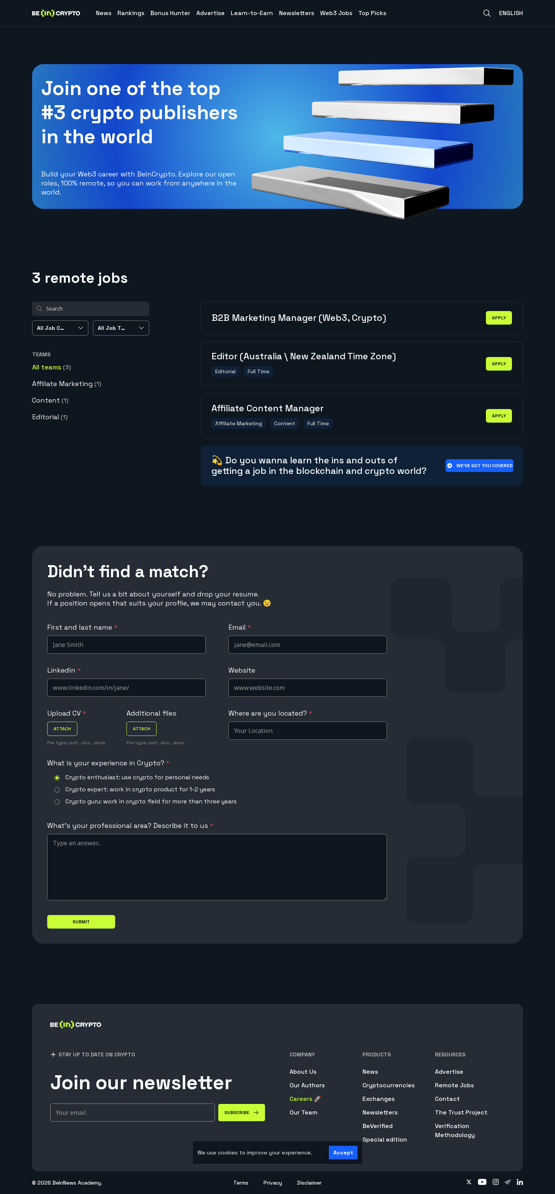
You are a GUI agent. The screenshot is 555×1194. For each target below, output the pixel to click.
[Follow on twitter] (469, 1182)
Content (50, 400)
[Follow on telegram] (508, 1182)
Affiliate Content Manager (267, 408)
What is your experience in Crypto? (108, 763)
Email (239, 627)
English (511, 13)
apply (499, 318)
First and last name (82, 627)
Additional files (151, 713)
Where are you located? (270, 713)
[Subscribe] (241, 1113)
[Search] (487, 13)
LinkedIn (64, 670)
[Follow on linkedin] (520, 1182)
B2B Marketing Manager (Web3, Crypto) (298, 317)
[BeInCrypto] (76, 1034)
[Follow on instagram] (496, 1182)
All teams (51, 367)
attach (62, 729)
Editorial (50, 416)
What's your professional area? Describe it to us (130, 825)
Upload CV (66, 713)
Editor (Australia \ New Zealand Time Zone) (303, 356)
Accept (343, 1152)
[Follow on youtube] (482, 1182)
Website (241, 670)
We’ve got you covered (480, 466)
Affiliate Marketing (66, 383)
